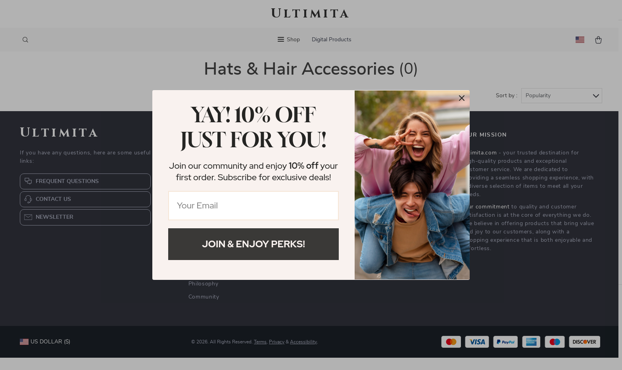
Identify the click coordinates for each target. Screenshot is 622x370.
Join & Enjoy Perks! (253, 244)
